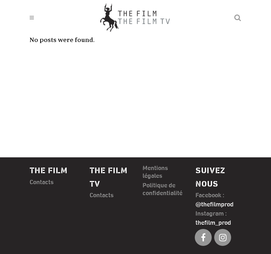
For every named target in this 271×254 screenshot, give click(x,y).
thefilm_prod (213, 223)
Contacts (42, 182)
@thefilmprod (214, 204)
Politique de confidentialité (162, 189)
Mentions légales (155, 172)
